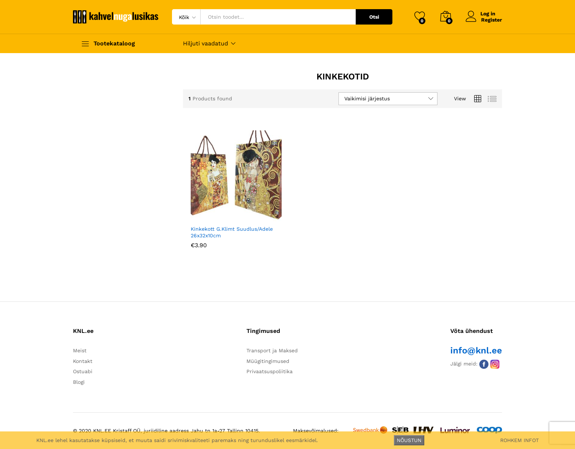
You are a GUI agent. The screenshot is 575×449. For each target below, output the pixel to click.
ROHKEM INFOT (519, 440)
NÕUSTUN (409, 440)
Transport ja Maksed (272, 350)
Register (491, 20)
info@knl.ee (476, 350)
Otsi (374, 17)
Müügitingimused (267, 361)
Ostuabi (82, 371)
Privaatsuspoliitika (269, 371)
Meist (80, 350)
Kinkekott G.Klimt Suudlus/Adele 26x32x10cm (232, 232)
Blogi (79, 382)
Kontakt (82, 361)
